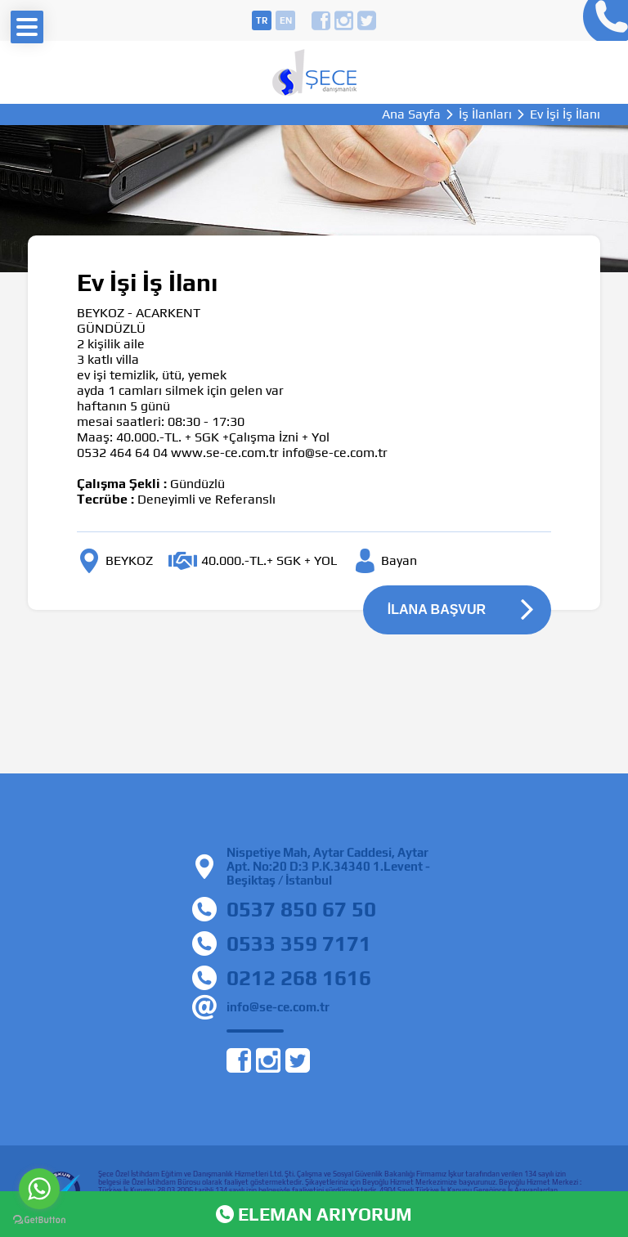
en (286, 20)
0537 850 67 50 (301, 909)
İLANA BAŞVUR (437, 609)
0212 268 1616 (299, 978)
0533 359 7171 (299, 943)
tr (261, 20)
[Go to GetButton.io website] (39, 1220)
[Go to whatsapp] (39, 1188)
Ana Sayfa (411, 114)
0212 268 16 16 (601, 20)
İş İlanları (485, 114)
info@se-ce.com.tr (278, 1007)
